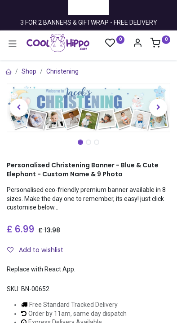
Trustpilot (88, 7)
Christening (62, 71)
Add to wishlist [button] (35, 249)
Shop (29, 71)
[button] (19, 108)
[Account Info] (137, 44)
